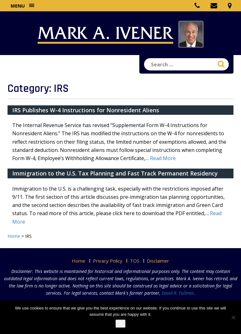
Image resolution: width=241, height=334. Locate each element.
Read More (163, 158)
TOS (134, 261)
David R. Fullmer (178, 293)
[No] (233, 317)
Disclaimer (158, 261)
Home (78, 261)
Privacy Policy (107, 261)
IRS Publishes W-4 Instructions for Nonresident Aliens (85, 110)
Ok (120, 323)
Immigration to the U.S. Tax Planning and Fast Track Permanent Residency (115, 173)
